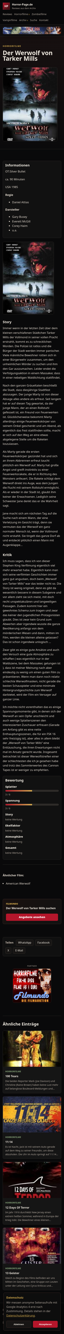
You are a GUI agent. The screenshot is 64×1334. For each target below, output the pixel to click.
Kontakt (43, 20)
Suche (33, 20)
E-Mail (19, 950)
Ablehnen (18, 1324)
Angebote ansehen (32, 917)
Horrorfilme (21, 14)
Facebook (43, 942)
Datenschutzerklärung (20, 1315)
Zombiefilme (39, 14)
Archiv (22, 20)
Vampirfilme (10, 20)
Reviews (7, 14)
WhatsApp (24, 942)
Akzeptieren (45, 1324)
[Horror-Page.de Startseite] (21, 6)
